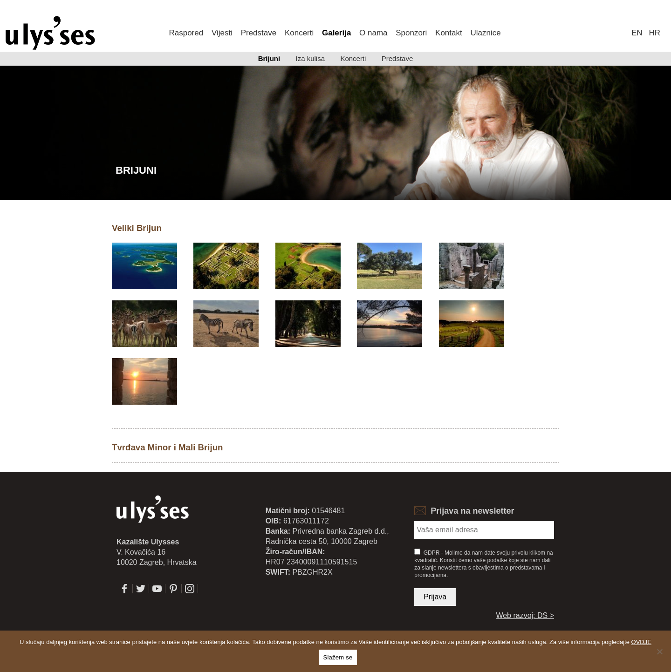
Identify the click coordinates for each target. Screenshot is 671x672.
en (637, 32)
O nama (373, 32)
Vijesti (222, 32)
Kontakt (448, 32)
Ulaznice (485, 32)
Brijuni (269, 58)
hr (655, 32)
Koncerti (299, 32)
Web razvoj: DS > (525, 615)
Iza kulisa (310, 58)
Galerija (336, 32)
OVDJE (641, 641)
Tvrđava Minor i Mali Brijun (167, 447)
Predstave (259, 32)
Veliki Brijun (137, 228)
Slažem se (338, 657)
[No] (659, 651)
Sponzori (411, 32)
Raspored (186, 32)
